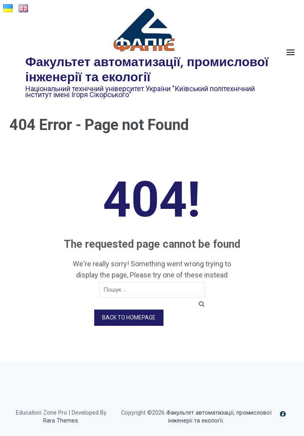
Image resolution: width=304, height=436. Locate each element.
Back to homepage (129, 317)
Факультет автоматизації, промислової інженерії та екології (146, 68)
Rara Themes (60, 420)
